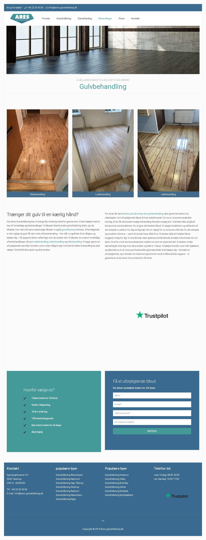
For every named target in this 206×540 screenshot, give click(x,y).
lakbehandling (75, 241)
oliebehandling (56, 241)
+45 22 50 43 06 (35, 7)
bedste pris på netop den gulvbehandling (142, 213)
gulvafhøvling (68, 229)
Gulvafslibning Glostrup (67, 487)
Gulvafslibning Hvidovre (117, 475)
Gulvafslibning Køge (66, 499)
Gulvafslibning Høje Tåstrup (70, 483)
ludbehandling (41, 241)
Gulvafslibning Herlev (115, 487)
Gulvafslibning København (69, 495)
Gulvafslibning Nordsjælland (119, 495)
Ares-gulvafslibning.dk (112, 529)
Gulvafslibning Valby (115, 479)
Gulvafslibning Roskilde (116, 491)
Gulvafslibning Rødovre (67, 491)
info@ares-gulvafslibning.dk (62, 7)
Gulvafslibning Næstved (68, 479)
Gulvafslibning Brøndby (116, 483)
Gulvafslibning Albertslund (69, 475)
